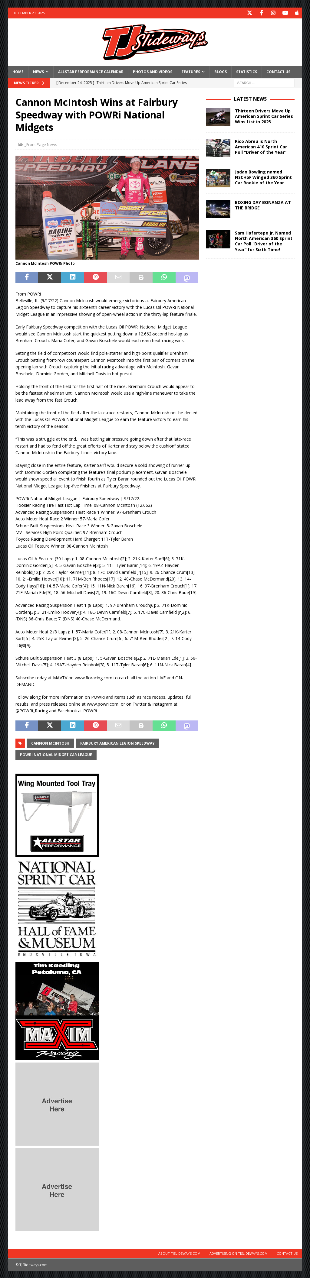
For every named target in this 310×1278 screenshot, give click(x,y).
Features (191, 71)
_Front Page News (41, 144)
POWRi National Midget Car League (56, 754)
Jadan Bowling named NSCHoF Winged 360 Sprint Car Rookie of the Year (263, 177)
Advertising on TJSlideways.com (238, 1253)
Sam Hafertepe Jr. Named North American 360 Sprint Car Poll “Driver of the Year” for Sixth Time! (263, 241)
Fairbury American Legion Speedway (117, 743)
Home (18, 71)
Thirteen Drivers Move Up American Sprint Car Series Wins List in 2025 (264, 116)
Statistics (246, 71)
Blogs (220, 71)
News (38, 71)
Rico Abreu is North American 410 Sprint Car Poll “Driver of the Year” (261, 146)
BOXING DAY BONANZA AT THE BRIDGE (263, 204)
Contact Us (278, 71)
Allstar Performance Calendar (91, 71)
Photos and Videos (152, 71)
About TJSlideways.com (179, 1253)
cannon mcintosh (50, 743)
